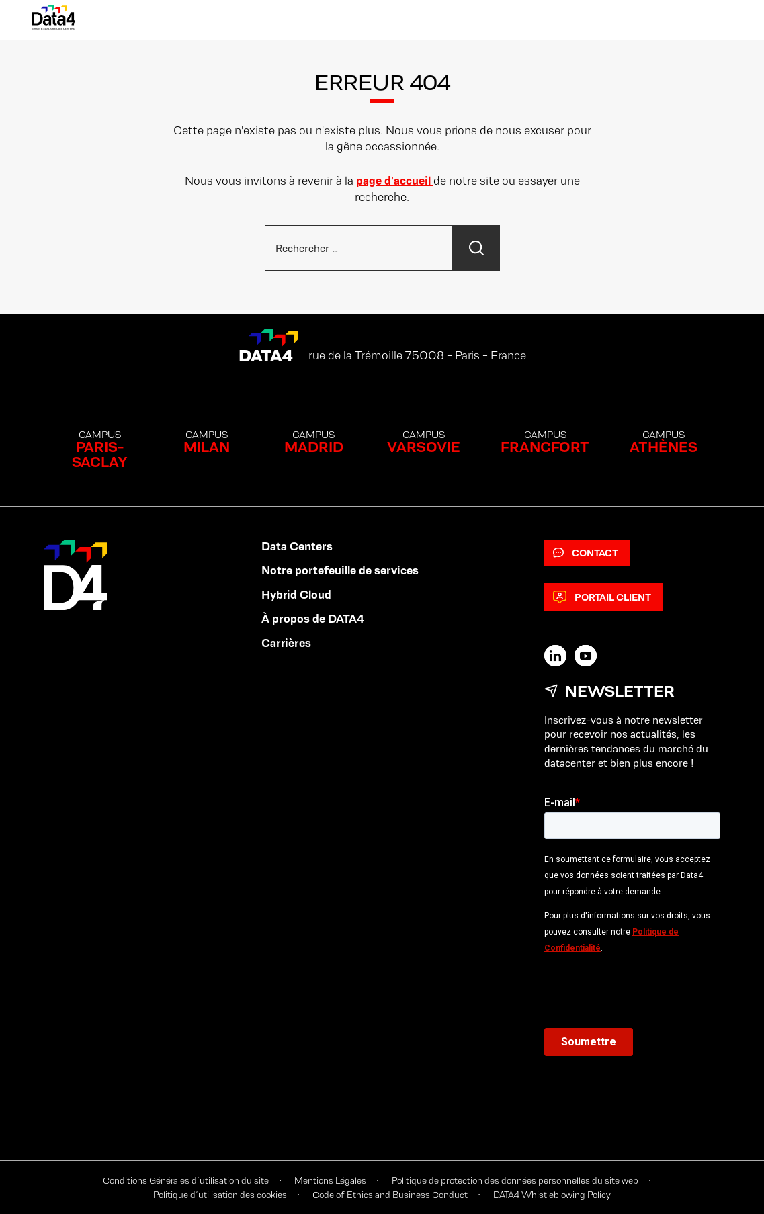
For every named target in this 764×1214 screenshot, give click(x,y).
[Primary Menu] (719, 20)
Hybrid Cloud (296, 594)
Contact (585, 552)
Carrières (286, 643)
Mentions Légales (330, 1180)
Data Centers (297, 546)
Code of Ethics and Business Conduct (390, 1194)
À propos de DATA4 (312, 618)
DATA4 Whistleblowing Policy (552, 1194)
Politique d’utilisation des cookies (220, 1194)
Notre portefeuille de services (340, 570)
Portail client (602, 597)
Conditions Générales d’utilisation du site (186, 1180)
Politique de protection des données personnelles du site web (515, 1180)
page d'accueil (394, 180)
